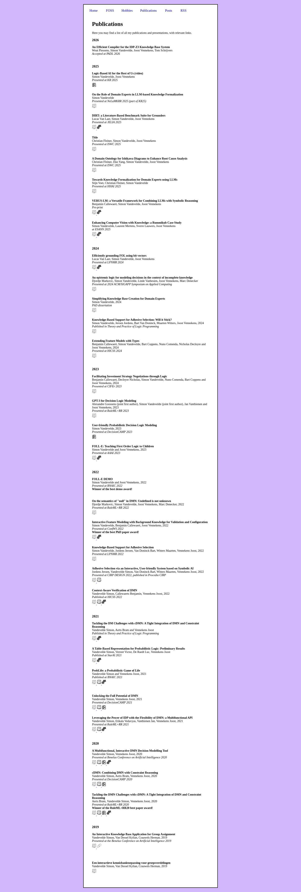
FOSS (110, 10)
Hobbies (127, 10)
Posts (168, 10)
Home (93, 10)
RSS (183, 10)
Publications (148, 10)
